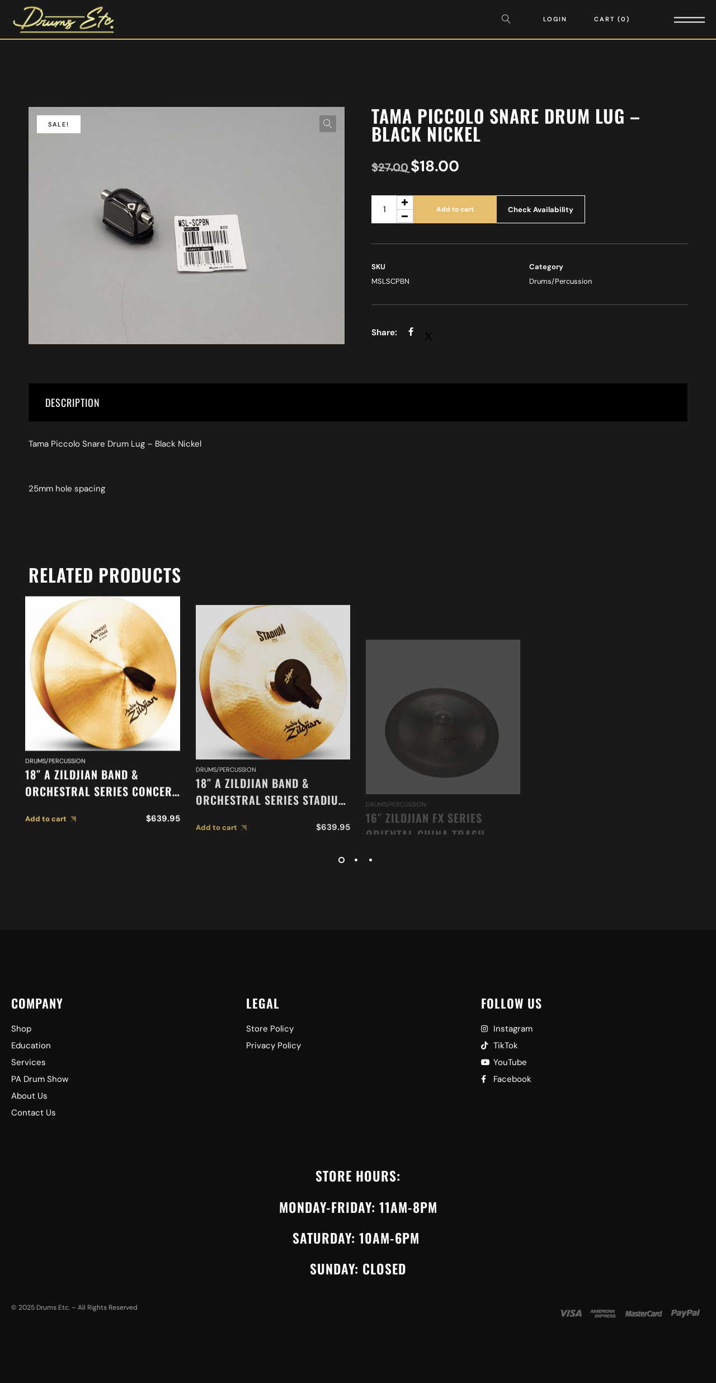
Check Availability (540, 209)
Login (555, 19)
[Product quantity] (392, 209)
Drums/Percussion (560, 281)
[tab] (358, 402)
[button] (327, 123)
